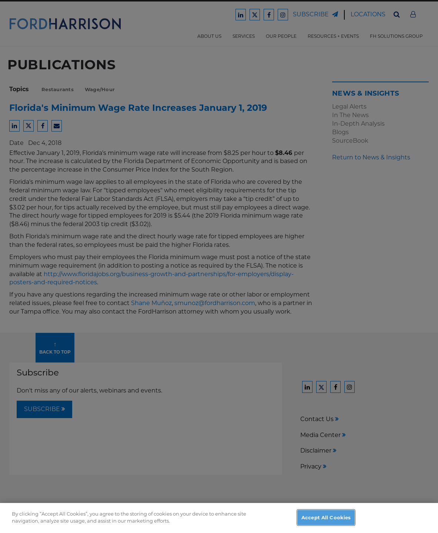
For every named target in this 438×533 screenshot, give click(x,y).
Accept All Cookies (326, 521)
